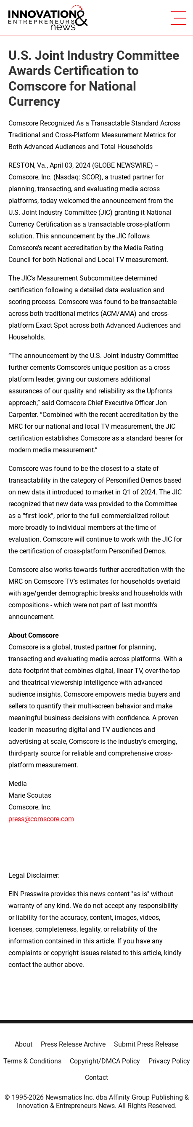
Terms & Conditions (32, 1061)
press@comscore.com (41, 819)
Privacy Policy (169, 1061)
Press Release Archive (73, 1044)
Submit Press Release (146, 1044)
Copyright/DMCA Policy (105, 1061)
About (23, 1044)
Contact (96, 1078)
